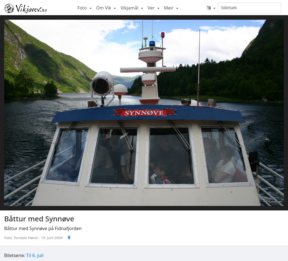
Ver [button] (152, 8)
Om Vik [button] (104, 8)
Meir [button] (169, 8)
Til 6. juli (34, 255)
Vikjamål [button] (130, 8)
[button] (211, 7)
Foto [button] (82, 8)
